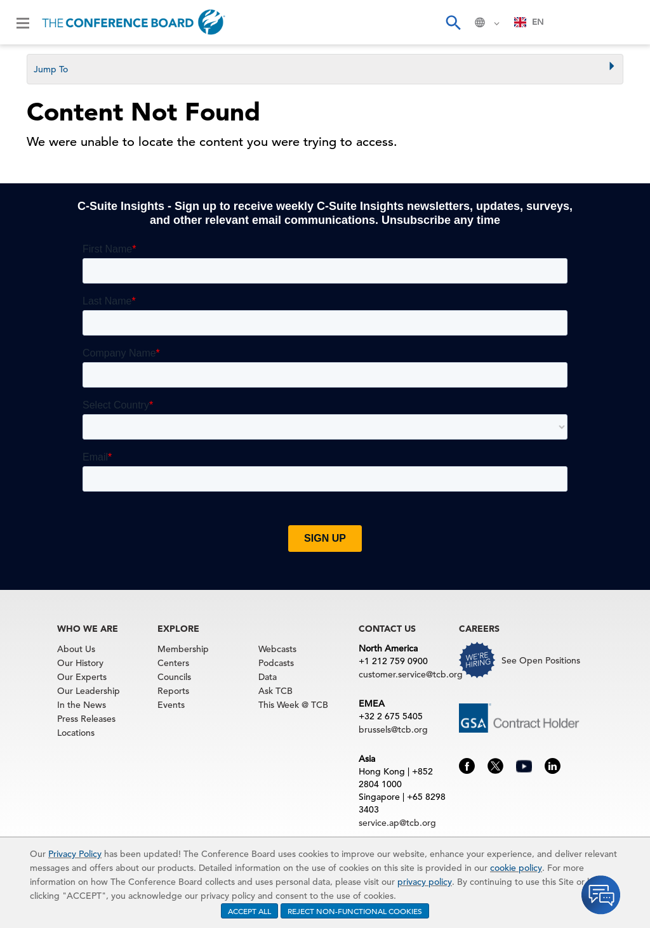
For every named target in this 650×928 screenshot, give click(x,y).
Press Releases (86, 718)
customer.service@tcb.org (411, 674)
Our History (80, 663)
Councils (174, 677)
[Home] (133, 22)
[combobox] (529, 22)
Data (267, 677)
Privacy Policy (75, 853)
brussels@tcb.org (393, 729)
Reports (173, 690)
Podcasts (276, 663)
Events (171, 704)
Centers (173, 663)
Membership (183, 649)
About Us (76, 649)
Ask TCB (275, 690)
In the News (81, 704)
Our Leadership (88, 690)
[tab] (325, 69)
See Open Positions (540, 660)
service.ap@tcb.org (397, 822)
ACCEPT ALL (249, 911)
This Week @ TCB (293, 704)
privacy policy (424, 881)
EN (529, 22)
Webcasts (277, 649)
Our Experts (82, 677)
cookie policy (516, 867)
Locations (76, 732)
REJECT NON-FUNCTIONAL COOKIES (355, 911)
